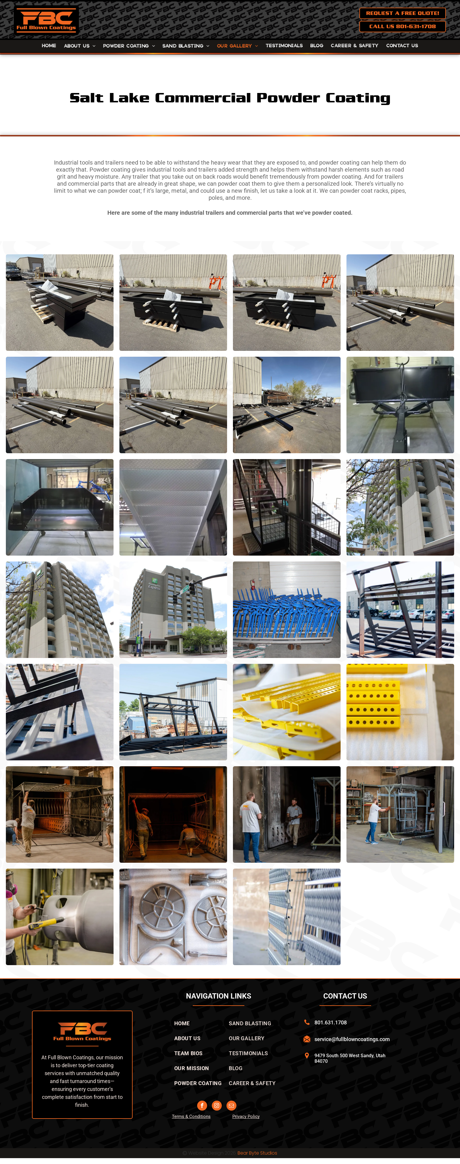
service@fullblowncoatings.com (352, 1039)
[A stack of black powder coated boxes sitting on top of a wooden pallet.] (287, 302)
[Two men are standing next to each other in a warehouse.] (287, 814)
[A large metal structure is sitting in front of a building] (173, 712)
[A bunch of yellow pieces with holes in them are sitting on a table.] (400, 712)
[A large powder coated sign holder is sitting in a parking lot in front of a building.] (287, 405)
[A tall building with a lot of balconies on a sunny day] (60, 609)
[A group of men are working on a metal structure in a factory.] (60, 814)
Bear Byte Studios (257, 1153)
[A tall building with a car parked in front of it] (400, 507)
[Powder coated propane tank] (60, 917)
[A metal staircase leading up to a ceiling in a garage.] (173, 507)
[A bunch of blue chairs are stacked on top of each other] (287, 609)
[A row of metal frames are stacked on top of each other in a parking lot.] (60, 712)
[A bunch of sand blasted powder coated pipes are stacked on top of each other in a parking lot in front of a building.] (400, 302)
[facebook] (202, 1106)
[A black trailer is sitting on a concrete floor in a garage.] (400, 405)
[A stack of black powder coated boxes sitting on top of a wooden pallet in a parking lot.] (173, 302)
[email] (231, 1106)
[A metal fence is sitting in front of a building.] (287, 917)
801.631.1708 (330, 1022)
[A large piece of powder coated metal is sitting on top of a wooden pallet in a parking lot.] (60, 302)
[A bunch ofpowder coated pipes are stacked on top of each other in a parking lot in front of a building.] (173, 405)
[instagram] (217, 1106)
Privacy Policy (246, 1116)
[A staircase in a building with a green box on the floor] (287, 507)
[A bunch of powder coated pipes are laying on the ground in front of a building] (60, 405)
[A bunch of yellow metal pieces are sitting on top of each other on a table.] (287, 712)
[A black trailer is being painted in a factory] (60, 507)
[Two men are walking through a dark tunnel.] (173, 814)
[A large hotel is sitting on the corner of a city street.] (173, 609)
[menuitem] (49, 46)
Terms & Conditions (191, 1116)
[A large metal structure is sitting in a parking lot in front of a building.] (400, 609)
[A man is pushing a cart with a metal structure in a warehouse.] (400, 814)
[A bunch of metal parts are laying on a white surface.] (173, 917)
